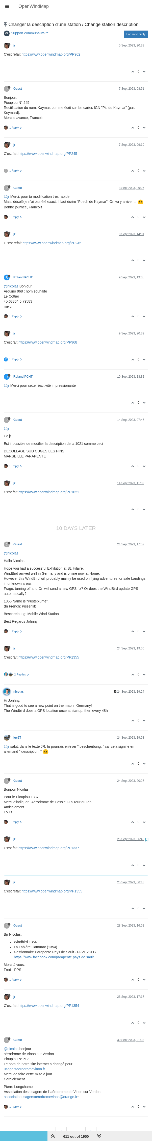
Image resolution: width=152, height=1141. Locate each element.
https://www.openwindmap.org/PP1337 (48, 848)
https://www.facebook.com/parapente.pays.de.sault (54, 957)
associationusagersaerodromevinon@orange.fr (40, 1097)
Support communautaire (29, 33)
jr (14, 45)
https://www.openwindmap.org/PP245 (47, 154)
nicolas (18, 691)
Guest (17, 88)
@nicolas (11, 286)
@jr (6, 197)
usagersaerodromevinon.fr (24, 1069)
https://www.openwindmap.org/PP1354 (48, 1006)
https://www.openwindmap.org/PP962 (50, 54)
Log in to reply (135, 34)
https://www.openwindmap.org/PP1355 (48, 657)
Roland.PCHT (23, 277)
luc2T (17, 737)
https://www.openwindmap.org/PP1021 (48, 492)
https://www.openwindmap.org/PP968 (47, 342)
